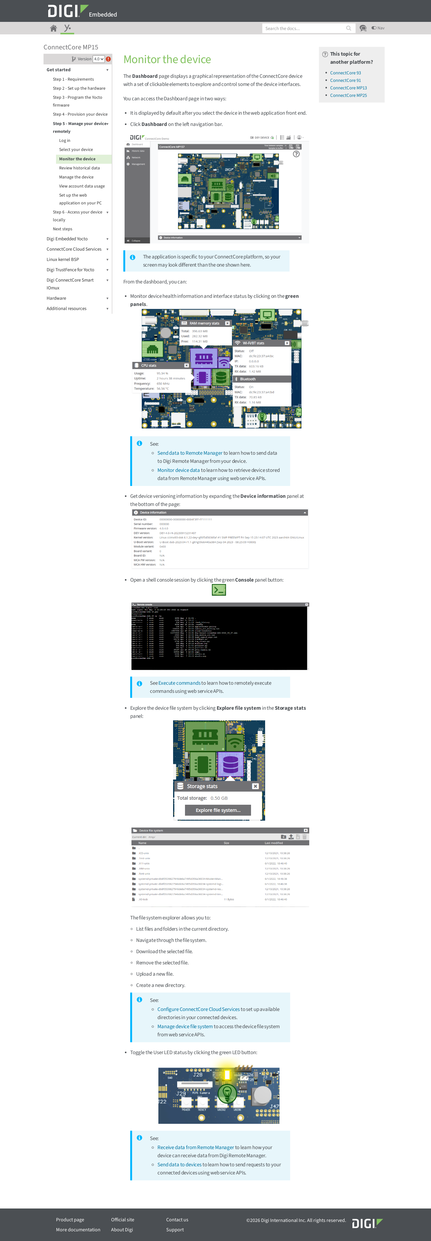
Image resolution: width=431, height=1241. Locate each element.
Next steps (62, 229)
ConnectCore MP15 (71, 47)
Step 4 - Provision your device (80, 114)
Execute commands (179, 683)
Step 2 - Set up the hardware (79, 88)
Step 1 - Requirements (73, 79)
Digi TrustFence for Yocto (78, 270)
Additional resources (78, 309)
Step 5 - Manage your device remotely (81, 127)
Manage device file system (185, 1026)
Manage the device (76, 177)
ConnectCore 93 (345, 73)
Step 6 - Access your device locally (81, 215)
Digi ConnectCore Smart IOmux (78, 283)
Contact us (177, 1219)
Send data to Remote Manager (189, 453)
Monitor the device (77, 159)
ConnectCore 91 (345, 80)
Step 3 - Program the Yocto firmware (77, 101)
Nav (378, 28)
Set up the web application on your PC (80, 199)
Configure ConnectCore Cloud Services (198, 1009)
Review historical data (79, 168)
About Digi (122, 1229)
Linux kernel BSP (78, 259)
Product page (70, 1219)
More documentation (78, 1229)
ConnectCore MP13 (348, 88)
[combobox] (309, 28)
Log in (64, 141)
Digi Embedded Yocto (78, 239)
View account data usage (82, 186)
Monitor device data (178, 470)
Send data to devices (179, 1164)
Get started (78, 70)
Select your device (76, 150)
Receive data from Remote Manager (195, 1147)
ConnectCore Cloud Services (78, 249)
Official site (122, 1219)
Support (175, 1229)
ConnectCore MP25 (348, 95)
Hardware (78, 298)
